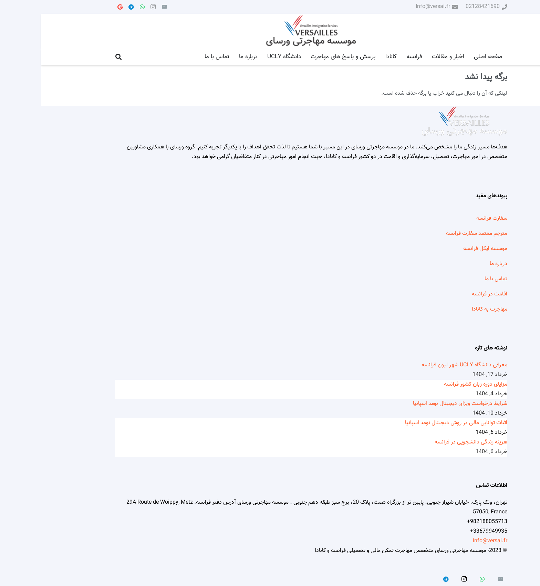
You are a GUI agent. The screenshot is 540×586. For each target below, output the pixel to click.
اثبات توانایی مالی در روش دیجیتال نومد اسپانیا (415, 423)
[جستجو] (77, 57)
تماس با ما (455, 279)
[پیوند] (270, 31)
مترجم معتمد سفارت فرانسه (435, 233)
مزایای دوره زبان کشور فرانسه (434, 384)
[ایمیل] (123, 6)
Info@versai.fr (449, 541)
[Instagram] (112, 6)
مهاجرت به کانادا (448, 309)
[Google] (79, 6)
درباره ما (457, 264)
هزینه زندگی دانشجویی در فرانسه (430, 442)
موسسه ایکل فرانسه (444, 248)
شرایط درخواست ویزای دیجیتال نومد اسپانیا (419, 403)
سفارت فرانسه (450, 218)
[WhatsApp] (101, 6)
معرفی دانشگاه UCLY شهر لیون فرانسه (423, 365)
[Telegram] (90, 6)
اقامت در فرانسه (448, 294)
